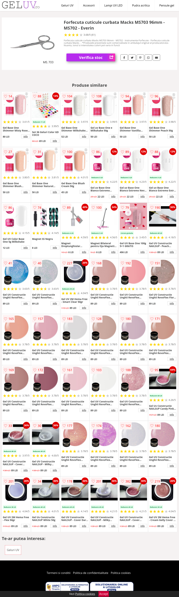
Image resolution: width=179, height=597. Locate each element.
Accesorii (89, 5)
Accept (103, 594)
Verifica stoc (97, 57)
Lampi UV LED (113, 5)
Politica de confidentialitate (90, 573)
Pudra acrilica (141, 5)
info (25, 136)
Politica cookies (121, 573)
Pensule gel (166, 5)
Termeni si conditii (59, 573)
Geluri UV (67, 5)
